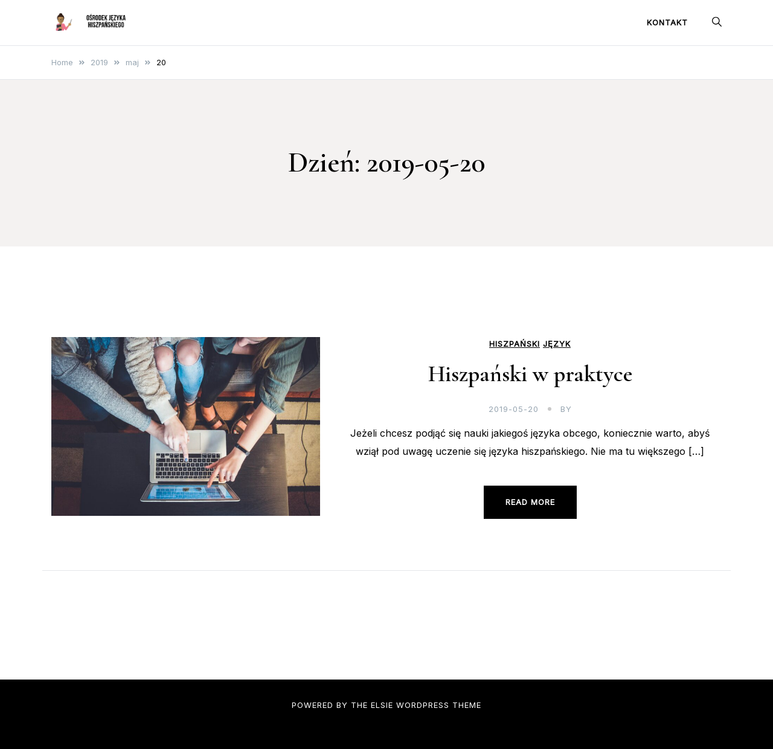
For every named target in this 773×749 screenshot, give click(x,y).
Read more (530, 502)
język (557, 344)
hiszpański (514, 344)
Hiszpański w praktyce (530, 374)
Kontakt (667, 22)
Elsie (382, 705)
